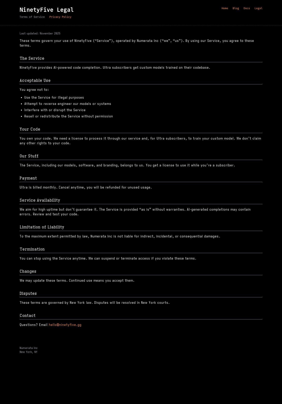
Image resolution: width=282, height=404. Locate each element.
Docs (247, 8)
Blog (236, 8)
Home (225, 8)
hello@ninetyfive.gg (65, 325)
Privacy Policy (60, 16)
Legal (258, 8)
